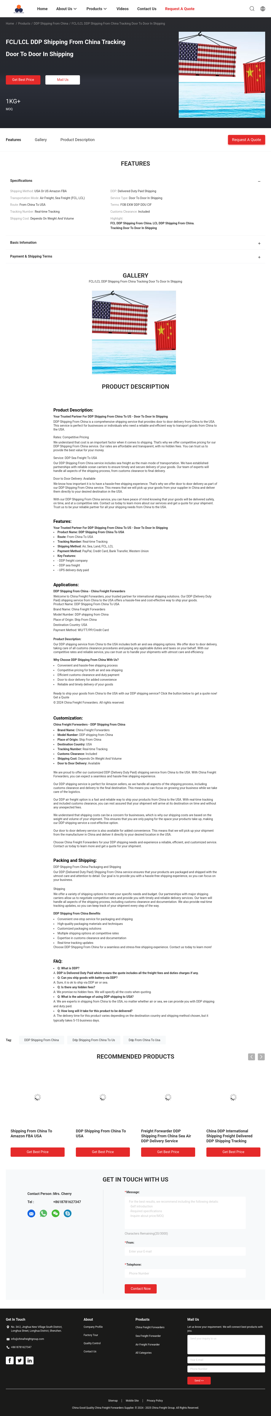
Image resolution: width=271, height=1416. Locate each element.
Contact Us (90, 1351)
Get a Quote (61, 697)
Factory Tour (91, 1335)
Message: (133, 1192)
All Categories (143, 1352)
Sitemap (113, 1400)
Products (24, 23)
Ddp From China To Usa (144, 1040)
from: (130, 1242)
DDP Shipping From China (51, 23)
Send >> (199, 1380)
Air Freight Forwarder (148, 1344)
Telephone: (134, 1264)
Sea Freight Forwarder (148, 1335)
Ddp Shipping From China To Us (94, 1040)
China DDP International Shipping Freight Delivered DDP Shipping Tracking (229, 1136)
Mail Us (63, 80)
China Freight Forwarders (150, 1327)
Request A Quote (246, 139)
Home (10, 23)
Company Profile (93, 1326)
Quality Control (92, 1343)
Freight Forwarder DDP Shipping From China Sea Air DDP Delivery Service (166, 1136)
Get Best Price (23, 80)
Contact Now (141, 1289)
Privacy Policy (155, 1400)
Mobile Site (132, 1400)
